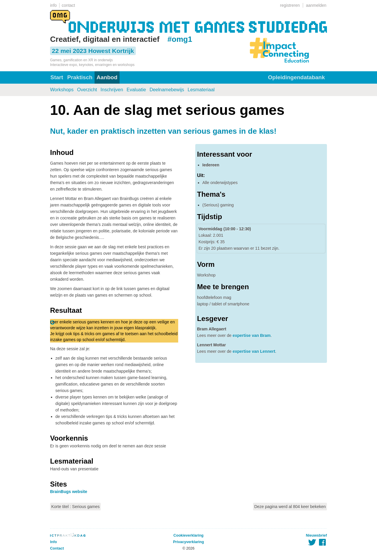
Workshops (62, 89)
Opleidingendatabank (296, 77)
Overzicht (87, 89)
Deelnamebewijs (167, 89)
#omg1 (180, 39)
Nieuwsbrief (316, 535)
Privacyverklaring (188, 542)
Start (56, 77)
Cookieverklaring (188, 535)
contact (68, 5)
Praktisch (79, 77)
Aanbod (107, 77)
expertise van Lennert (254, 351)
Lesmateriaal (201, 89)
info (53, 5)
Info (53, 542)
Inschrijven (111, 89)
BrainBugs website (68, 491)
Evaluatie (136, 89)
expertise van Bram (252, 335)
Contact (57, 548)
